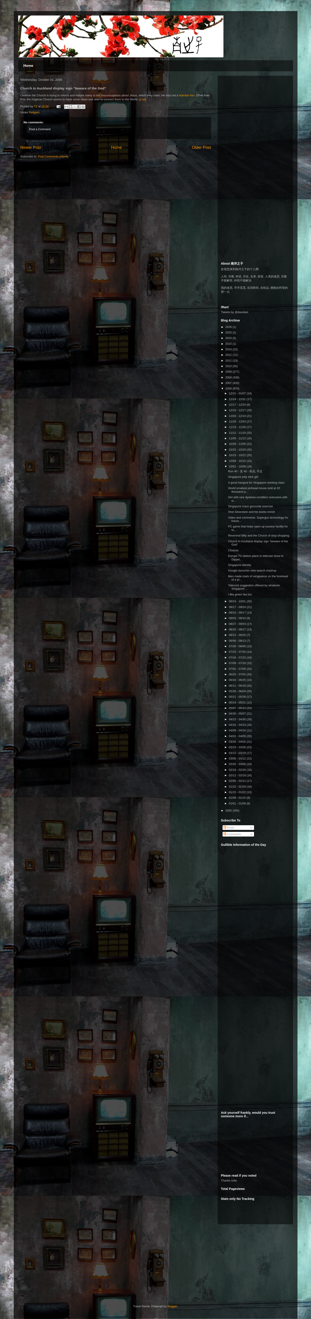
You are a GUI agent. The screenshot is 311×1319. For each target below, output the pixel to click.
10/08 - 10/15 (237, 461)
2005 (229, 810)
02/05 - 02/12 (237, 780)
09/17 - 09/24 (237, 607)
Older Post (201, 147)
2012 (229, 354)
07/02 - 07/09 (237, 668)
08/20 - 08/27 (237, 629)
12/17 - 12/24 (237, 404)
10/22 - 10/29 (237, 449)
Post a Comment (40, 129)
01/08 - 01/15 (237, 797)
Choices (233, 550)
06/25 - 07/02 (237, 674)
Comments (232, 834)
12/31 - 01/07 (237, 393)
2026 (229, 327)
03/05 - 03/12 (237, 758)
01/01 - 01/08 (237, 803)
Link (142, 99)
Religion (34, 112)
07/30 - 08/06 (237, 646)
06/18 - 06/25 (237, 680)
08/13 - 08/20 (237, 635)
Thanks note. (229, 1180)
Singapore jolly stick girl (243, 476)
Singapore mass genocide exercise (250, 506)
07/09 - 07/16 (237, 663)
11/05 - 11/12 (237, 438)
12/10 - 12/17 (237, 410)
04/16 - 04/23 (237, 724)
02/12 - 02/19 (237, 775)
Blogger (172, 1306)
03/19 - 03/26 (237, 747)
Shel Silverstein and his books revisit (251, 511)
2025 (229, 332)
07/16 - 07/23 (237, 657)
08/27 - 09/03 (237, 624)
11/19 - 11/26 (237, 427)
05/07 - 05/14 (237, 708)
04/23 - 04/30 (237, 719)
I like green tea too (240, 594)
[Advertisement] (254, 106)
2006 (229, 388)
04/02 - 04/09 (237, 736)
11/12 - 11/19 (237, 432)
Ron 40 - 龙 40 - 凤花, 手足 (245, 471)
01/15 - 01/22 (237, 792)
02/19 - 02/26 (237, 769)
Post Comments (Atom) (53, 156)
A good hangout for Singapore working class (256, 482)
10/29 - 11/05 (237, 443)
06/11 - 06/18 (237, 685)
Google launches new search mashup (252, 570)
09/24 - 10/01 (237, 601)
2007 (229, 383)
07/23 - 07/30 (237, 651)
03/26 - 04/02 (237, 741)
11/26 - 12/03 (237, 421)
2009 (229, 371)
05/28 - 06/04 (237, 691)
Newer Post (30, 147)
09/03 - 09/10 (237, 618)
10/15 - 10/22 (237, 455)
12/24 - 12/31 (237, 399)
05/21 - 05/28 (237, 696)
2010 (229, 366)
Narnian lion (186, 95)
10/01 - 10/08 (237, 466)
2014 (229, 349)
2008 (229, 377)
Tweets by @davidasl (234, 312)
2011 (229, 360)
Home (28, 66)
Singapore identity (239, 565)
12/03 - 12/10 (237, 416)
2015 (229, 343)
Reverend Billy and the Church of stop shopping (258, 535)
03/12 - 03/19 (237, 753)
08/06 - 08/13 (237, 640)
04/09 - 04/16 (237, 730)
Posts (228, 827)
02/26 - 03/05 (237, 764)
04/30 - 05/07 (237, 713)
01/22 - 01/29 (237, 786)
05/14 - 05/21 (237, 702)
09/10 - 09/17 (237, 612)
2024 (229, 338)
